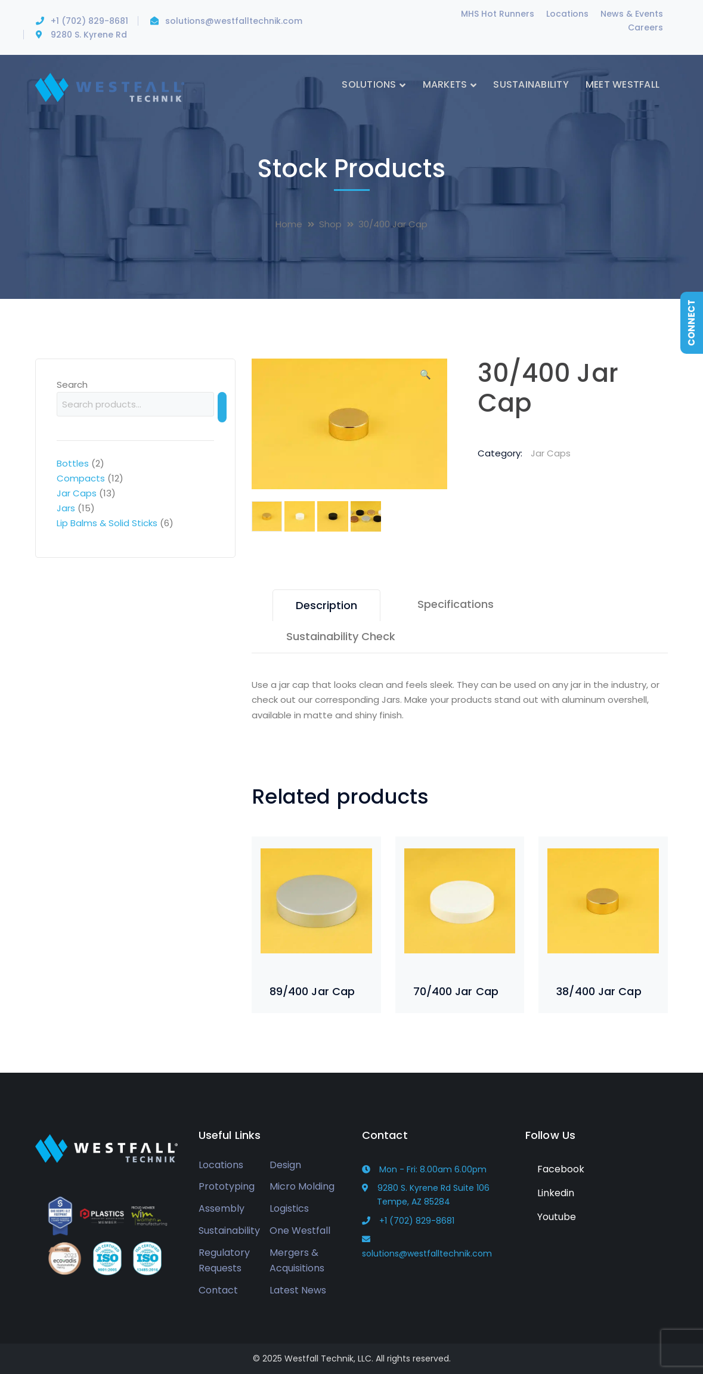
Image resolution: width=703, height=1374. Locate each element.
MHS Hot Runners (497, 14)
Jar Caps (551, 453)
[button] (425, 379)
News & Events (631, 14)
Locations (567, 14)
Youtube (550, 1217)
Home (288, 224)
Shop (330, 224)
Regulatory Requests (224, 1261)
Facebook (554, 1169)
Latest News (298, 1290)
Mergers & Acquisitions (297, 1261)
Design (285, 1165)
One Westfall (300, 1230)
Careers (645, 27)
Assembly (221, 1208)
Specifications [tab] (455, 604)
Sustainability (229, 1230)
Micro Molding (302, 1186)
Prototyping (227, 1186)
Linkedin (549, 1193)
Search (72, 384)
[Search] (222, 407)
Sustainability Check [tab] (340, 636)
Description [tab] (326, 605)
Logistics (289, 1208)
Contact (218, 1290)
